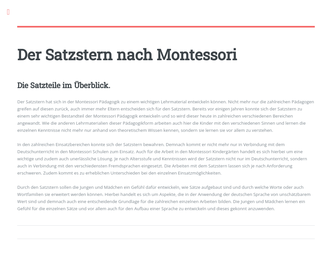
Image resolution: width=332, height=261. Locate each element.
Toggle (11, 12)
